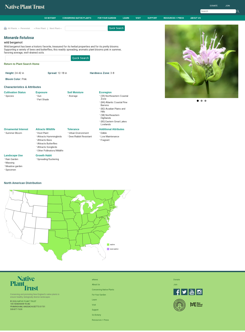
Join (227, 5)
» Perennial (24, 28)
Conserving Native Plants (76, 18)
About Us (195, 18)
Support (152, 18)
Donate (214, 5)
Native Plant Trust (26, 301)
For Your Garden (107, 18)
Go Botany (50, 18)
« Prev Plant (39, 28)
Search (238, 11)
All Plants (12, 28)
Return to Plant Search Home (21, 64)
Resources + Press (174, 18)
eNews (95, 280)
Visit (138, 18)
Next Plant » (56, 28)
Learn (126, 18)
